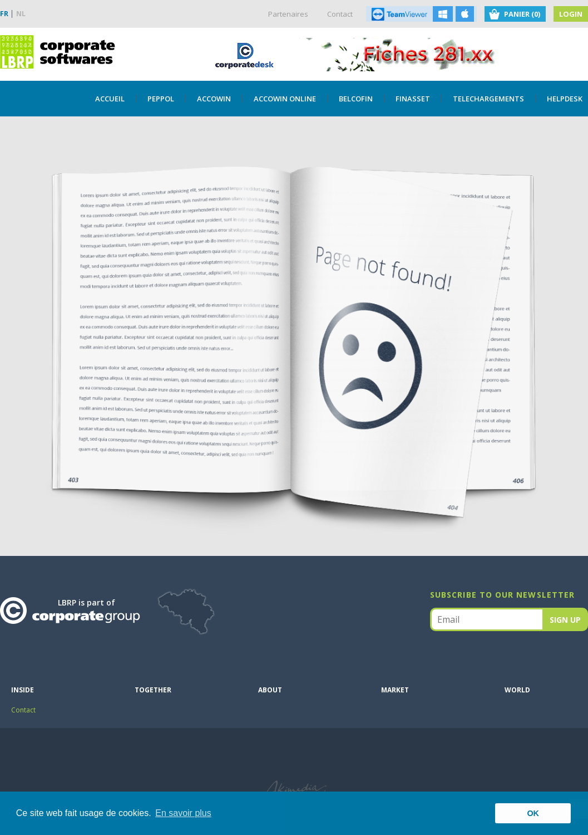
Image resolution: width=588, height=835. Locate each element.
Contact (340, 14)
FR (4, 13)
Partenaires (288, 14)
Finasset (413, 99)
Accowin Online (285, 99)
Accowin (214, 99)
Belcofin (356, 99)
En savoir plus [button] (183, 813)
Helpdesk (564, 99)
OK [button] (533, 813)
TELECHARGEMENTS (488, 99)
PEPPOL (160, 99)
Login (570, 14)
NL (21, 13)
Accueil (110, 99)
